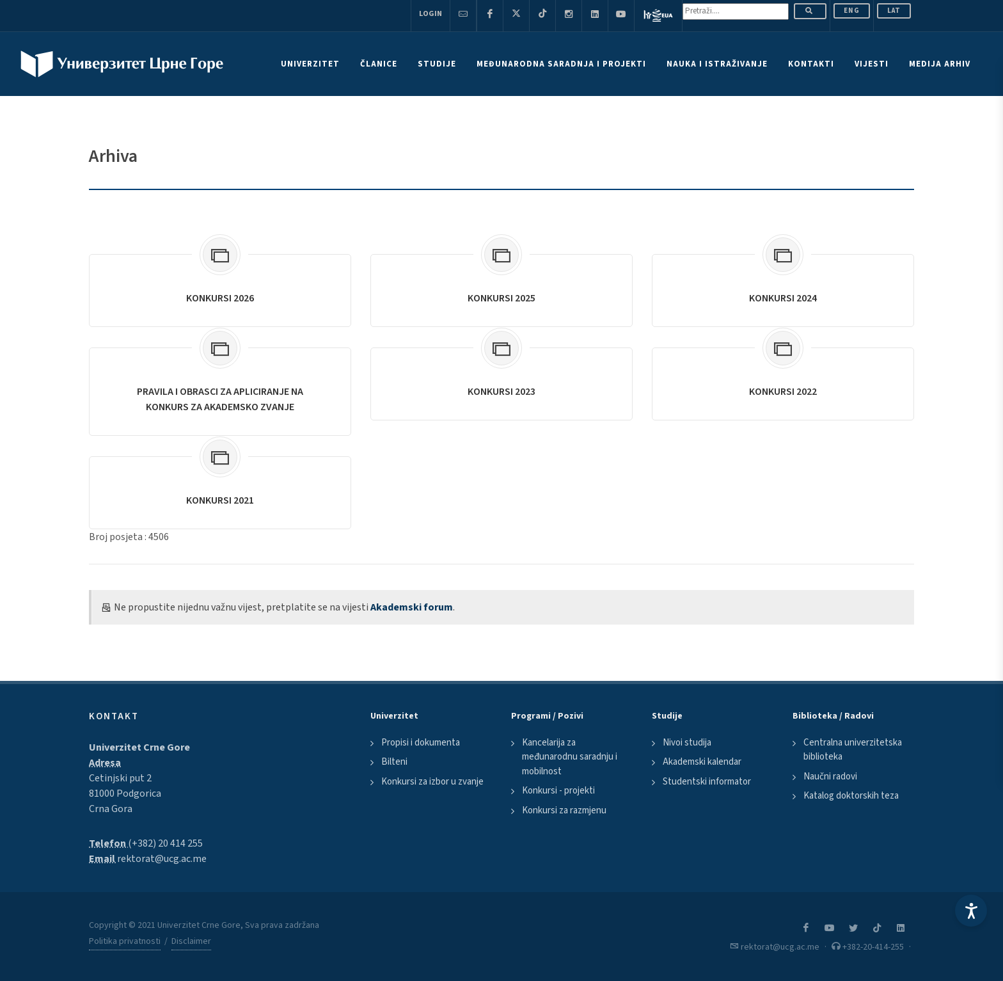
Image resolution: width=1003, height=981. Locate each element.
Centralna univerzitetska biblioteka (852, 750)
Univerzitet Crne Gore (139, 747)
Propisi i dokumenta (420, 742)
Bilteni (394, 762)
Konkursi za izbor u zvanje (432, 781)
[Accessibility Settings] (971, 911)
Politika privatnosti (125, 941)
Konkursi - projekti (558, 790)
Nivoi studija (687, 742)
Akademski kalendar (702, 762)
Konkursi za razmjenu (564, 810)
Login (430, 13)
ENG (852, 10)
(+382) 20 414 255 (165, 843)
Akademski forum (411, 607)
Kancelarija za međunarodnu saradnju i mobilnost (569, 757)
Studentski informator (707, 781)
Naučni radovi (830, 776)
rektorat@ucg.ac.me (162, 859)
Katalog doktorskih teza (851, 795)
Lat (894, 10)
